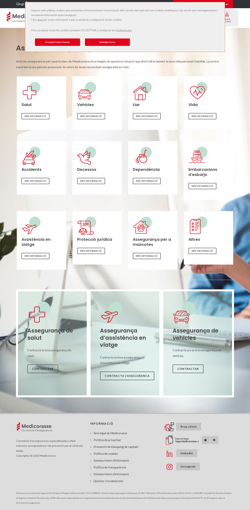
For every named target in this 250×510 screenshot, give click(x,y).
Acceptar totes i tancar (57, 42)
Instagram (188, 466)
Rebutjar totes (107, 42)
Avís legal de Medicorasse (110, 433)
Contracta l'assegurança (127, 375)
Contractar (43, 368)
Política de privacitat (107, 440)
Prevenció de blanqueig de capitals (116, 446)
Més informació (35, 116)
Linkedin (186, 453)
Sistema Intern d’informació (111, 460)
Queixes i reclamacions (108, 481)
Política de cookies (106, 453)
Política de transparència (110, 467)
